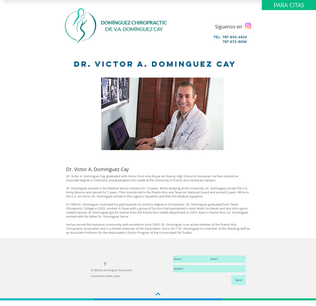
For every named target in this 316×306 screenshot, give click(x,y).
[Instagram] (248, 26)
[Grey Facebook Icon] (105, 263)
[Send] (238, 280)
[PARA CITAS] (289, 5)
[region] (162, 114)
